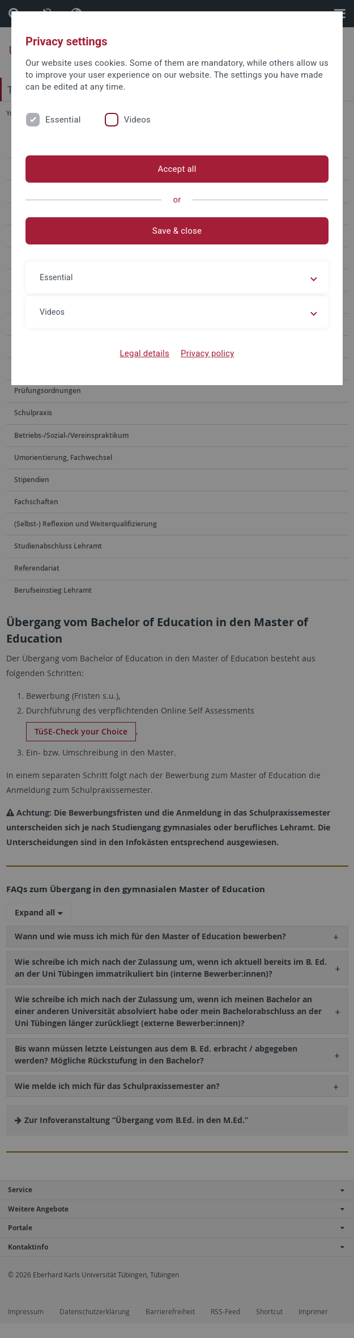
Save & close (177, 231)
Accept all (176, 169)
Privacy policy (207, 353)
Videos (137, 120)
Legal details (144, 353)
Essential (63, 120)
